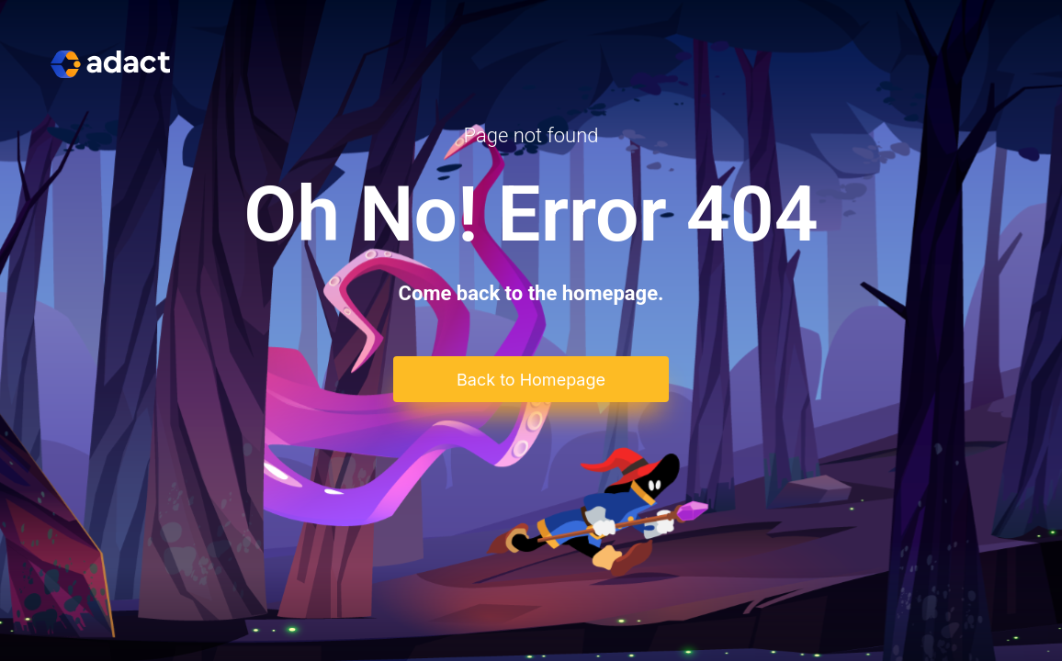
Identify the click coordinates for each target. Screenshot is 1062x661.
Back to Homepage (531, 379)
